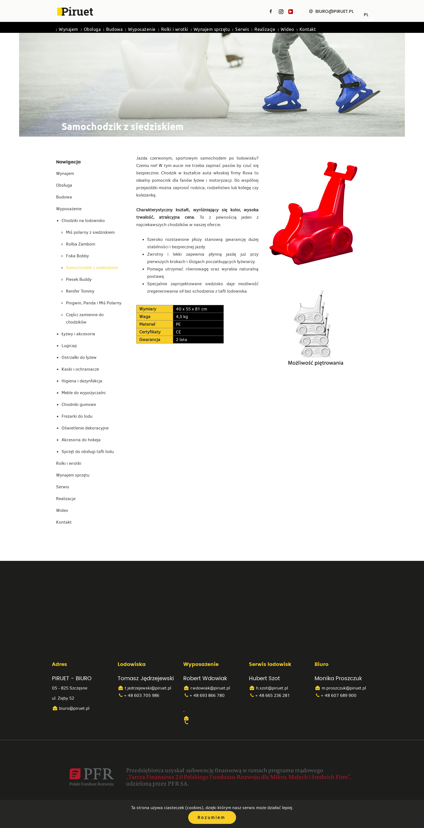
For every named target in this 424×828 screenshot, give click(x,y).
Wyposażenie (142, 29)
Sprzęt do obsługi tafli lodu (88, 451)
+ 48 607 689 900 (335, 695)
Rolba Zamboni (80, 244)
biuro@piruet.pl (70, 708)
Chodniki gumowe (79, 404)
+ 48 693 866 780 (204, 695)
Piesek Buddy (79, 279)
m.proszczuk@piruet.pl (340, 688)
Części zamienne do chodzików (85, 318)
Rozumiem (211, 817)
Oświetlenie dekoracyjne (85, 428)
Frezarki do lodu (77, 416)
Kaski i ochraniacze (80, 369)
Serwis (242, 29)
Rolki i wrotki (174, 29)
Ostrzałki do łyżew (79, 357)
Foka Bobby (77, 256)
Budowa (114, 29)
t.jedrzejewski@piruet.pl (144, 688)
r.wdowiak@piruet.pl (206, 688)
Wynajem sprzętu (212, 29)
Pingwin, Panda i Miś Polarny (93, 303)
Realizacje (264, 29)
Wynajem (68, 29)
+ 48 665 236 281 (269, 695)
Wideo (287, 29)
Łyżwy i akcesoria (78, 334)
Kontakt (308, 29)
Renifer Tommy (80, 291)
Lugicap (69, 345)
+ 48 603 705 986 (138, 695)
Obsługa (92, 29)
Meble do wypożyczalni (84, 393)
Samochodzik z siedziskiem (92, 267)
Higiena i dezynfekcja (82, 381)
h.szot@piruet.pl (268, 688)
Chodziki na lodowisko (83, 220)
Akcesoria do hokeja (81, 440)
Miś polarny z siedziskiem (90, 232)
